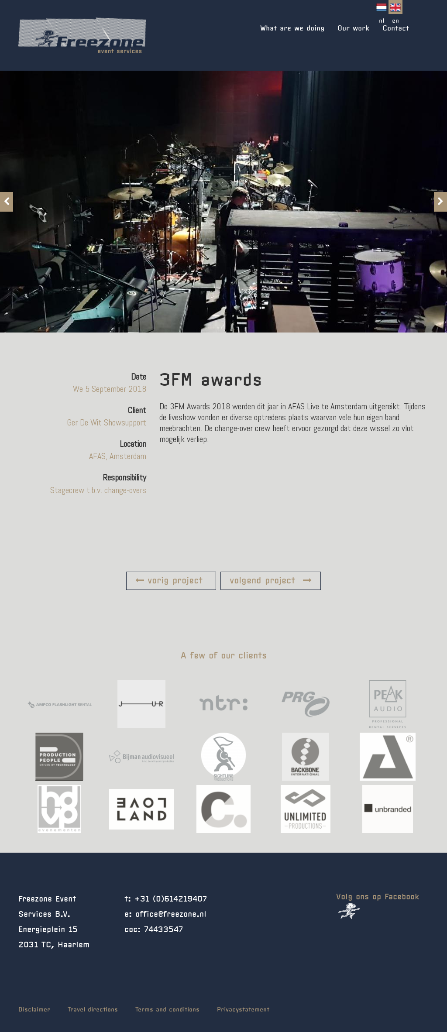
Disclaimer (34, 1010)
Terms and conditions (167, 1010)
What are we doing (292, 28)
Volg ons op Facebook (377, 906)
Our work (353, 28)
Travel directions (93, 1010)
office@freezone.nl (170, 915)
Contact (395, 28)
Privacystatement (243, 1010)
